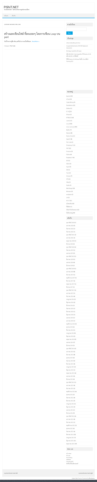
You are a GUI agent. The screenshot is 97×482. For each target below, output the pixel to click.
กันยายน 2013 (69, 361)
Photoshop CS (69, 145)
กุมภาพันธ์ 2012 (70, 416)
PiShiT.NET (11, 7)
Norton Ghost (69, 136)
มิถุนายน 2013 (69, 370)
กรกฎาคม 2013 (70, 367)
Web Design (69, 188)
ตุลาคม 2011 (69, 428)
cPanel (68, 99)
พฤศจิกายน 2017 (70, 278)
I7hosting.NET (70, 461)
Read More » (35, 41)
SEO (67, 160)
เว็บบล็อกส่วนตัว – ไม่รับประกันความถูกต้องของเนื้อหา (16, 9)
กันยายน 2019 (69, 250)
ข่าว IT (67, 200)
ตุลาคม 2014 (69, 327)
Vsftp (67, 182)
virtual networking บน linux (73, 43)
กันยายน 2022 (69, 228)
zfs (67, 197)
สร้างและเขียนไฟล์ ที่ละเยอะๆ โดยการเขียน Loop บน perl (32, 35)
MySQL (68, 130)
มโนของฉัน (69, 203)
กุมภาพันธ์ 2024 (70, 222)
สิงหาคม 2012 (69, 401)
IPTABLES (68, 117)
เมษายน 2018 (69, 262)
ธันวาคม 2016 (69, 296)
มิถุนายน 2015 (69, 314)
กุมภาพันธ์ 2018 (70, 268)
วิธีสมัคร (68, 206)
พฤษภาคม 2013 (70, 373)
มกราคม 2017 (69, 293)
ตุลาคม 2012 (69, 394)
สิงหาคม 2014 (69, 330)
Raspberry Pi (69, 157)
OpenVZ (68, 139)
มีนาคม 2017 (69, 287)
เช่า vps (68, 455)
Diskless (68, 108)
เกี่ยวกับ (14, 15)
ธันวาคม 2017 (69, 275)
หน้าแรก (6, 15)
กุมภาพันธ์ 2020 (70, 247)
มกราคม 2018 (69, 271)
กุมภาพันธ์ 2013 (70, 382)
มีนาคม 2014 (69, 345)
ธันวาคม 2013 (69, 354)
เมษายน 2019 (69, 253)
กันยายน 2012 (69, 397)
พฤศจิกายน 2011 (70, 425)
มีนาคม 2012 (69, 413)
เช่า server (68, 453)
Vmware (68, 176)
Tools (67, 173)
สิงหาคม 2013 (69, 364)
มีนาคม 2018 (69, 265)
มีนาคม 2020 (69, 244)
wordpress (68, 194)
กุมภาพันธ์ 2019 (70, 256)
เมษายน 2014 (69, 342)
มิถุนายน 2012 (69, 407)
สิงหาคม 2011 (69, 434)
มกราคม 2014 (69, 351)
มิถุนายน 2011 (69, 440)
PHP (67, 148)
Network (68, 133)
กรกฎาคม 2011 (70, 437)
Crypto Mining (70, 102)
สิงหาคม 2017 (69, 281)
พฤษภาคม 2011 (70, 444)
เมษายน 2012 (69, 410)
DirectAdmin (69, 105)
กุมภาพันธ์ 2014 (70, 348)
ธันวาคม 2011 (69, 422)
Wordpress (92, 478)
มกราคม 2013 (69, 385)
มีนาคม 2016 (69, 305)
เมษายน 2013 (69, 376)
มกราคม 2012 (69, 419)
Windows (68, 191)
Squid (67, 167)
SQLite (67, 163)
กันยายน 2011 (69, 431)
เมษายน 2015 (69, 318)
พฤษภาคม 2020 (70, 241)
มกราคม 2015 (69, 321)
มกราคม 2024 (69, 225)
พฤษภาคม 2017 (70, 284)
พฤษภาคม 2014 (70, 339)
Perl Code (12, 46)
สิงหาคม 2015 (69, 311)
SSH (67, 170)
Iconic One (75, 478)
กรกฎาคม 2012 (70, 404)
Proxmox (68, 151)
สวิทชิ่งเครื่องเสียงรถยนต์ (72, 463)
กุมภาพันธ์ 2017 (70, 290)
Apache (68, 96)
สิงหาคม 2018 (69, 259)
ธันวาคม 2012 (69, 388)
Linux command (70, 127)
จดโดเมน (68, 459)
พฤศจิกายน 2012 (70, 391)
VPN (67, 179)
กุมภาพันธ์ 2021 (70, 234)
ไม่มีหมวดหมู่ (69, 213)
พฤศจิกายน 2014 (70, 324)
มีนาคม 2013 (69, 379)
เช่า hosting (69, 457)
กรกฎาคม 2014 (70, 333)
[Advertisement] (79, 76)
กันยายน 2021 (69, 232)
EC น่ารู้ (68, 111)
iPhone (68, 114)
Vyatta (68, 185)
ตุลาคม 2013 (69, 358)
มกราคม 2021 (69, 238)
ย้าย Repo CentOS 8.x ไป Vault (73, 51)
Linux (67, 124)
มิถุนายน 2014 (69, 336)
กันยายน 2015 (69, 308)
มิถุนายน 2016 (69, 302)
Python (68, 154)
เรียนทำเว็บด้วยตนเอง (71, 210)
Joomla (68, 120)
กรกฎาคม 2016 (70, 299)
